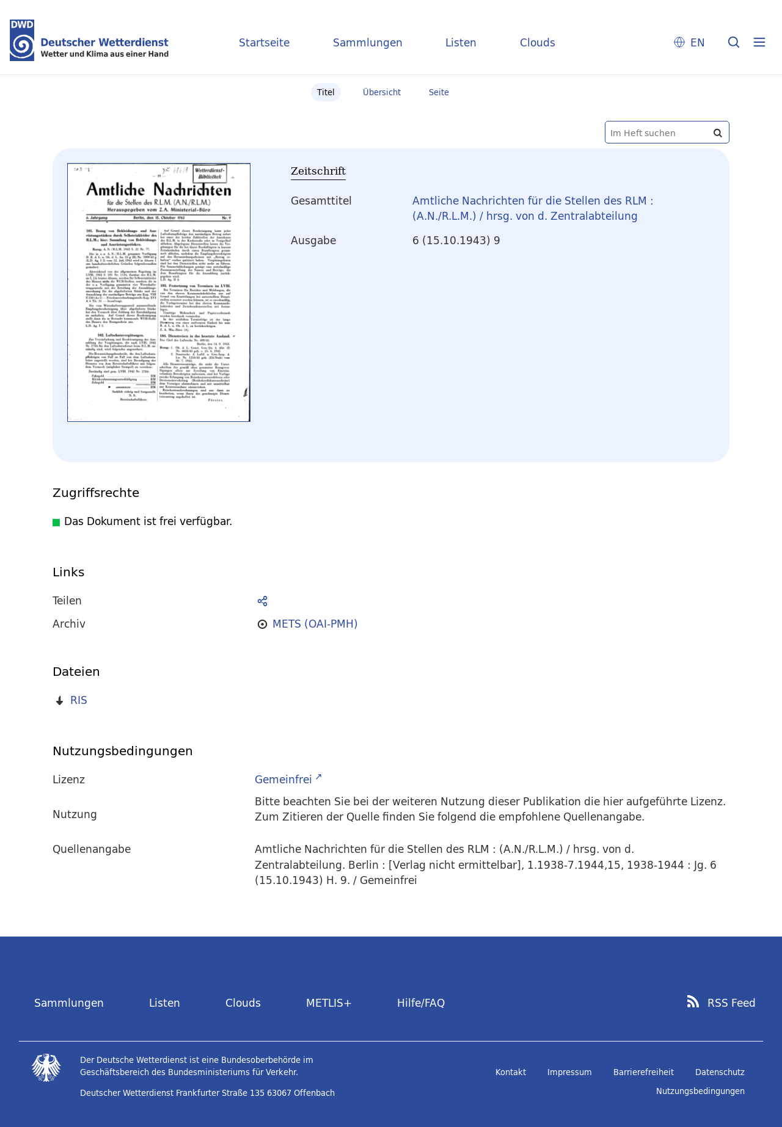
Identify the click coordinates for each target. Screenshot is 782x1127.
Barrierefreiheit (643, 1072)
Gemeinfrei (283, 779)
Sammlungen (368, 42)
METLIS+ (329, 1003)
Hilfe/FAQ (421, 1003)
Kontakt (510, 1072)
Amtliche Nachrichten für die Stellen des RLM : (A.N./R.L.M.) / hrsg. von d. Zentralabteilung (533, 208)
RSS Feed (731, 1003)
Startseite (264, 42)
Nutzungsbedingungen (700, 1091)
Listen (461, 42)
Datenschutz (720, 1072)
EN (697, 42)
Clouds (537, 42)
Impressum (569, 1072)
